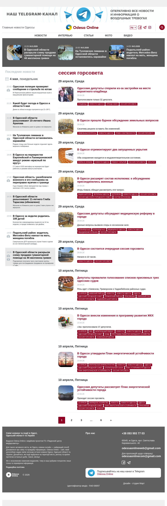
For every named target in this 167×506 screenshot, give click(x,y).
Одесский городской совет (90, 296)
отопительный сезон (114, 368)
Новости (41, 35)
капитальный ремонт (104, 331)
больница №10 (84, 229)
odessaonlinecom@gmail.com (141, 456)
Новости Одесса (96, 104)
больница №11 (99, 229)
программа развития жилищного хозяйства (131, 334)
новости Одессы (124, 293)
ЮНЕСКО (100, 408)
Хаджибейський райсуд (107, 299)
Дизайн (126, 483)
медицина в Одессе (116, 229)
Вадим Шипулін (84, 194)
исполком (116, 194)
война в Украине (85, 162)
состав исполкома (122, 197)
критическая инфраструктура (102, 365)
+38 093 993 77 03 (133, 433)
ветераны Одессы (101, 194)
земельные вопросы (87, 133)
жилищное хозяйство (98, 403)
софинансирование (105, 337)
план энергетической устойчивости (94, 370)
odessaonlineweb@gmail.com (141, 448)
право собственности (125, 133)
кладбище (82, 104)
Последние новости (20, 71)
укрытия (151, 162)
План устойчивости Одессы (138, 368)
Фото (108, 35)
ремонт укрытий (119, 162)
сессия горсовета (128, 104)
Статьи (88, 35)
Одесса (137, 293)
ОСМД (107, 334)
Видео (128, 35)
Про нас (90, 433)
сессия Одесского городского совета (95, 197)
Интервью (65, 35)
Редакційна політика (15, 467)
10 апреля (82, 293)
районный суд (143, 296)
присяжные (130, 296)
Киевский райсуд (96, 293)
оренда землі (112, 104)
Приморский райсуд (113, 296)
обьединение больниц (88, 232)
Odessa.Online (105, 474)
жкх (91, 331)
